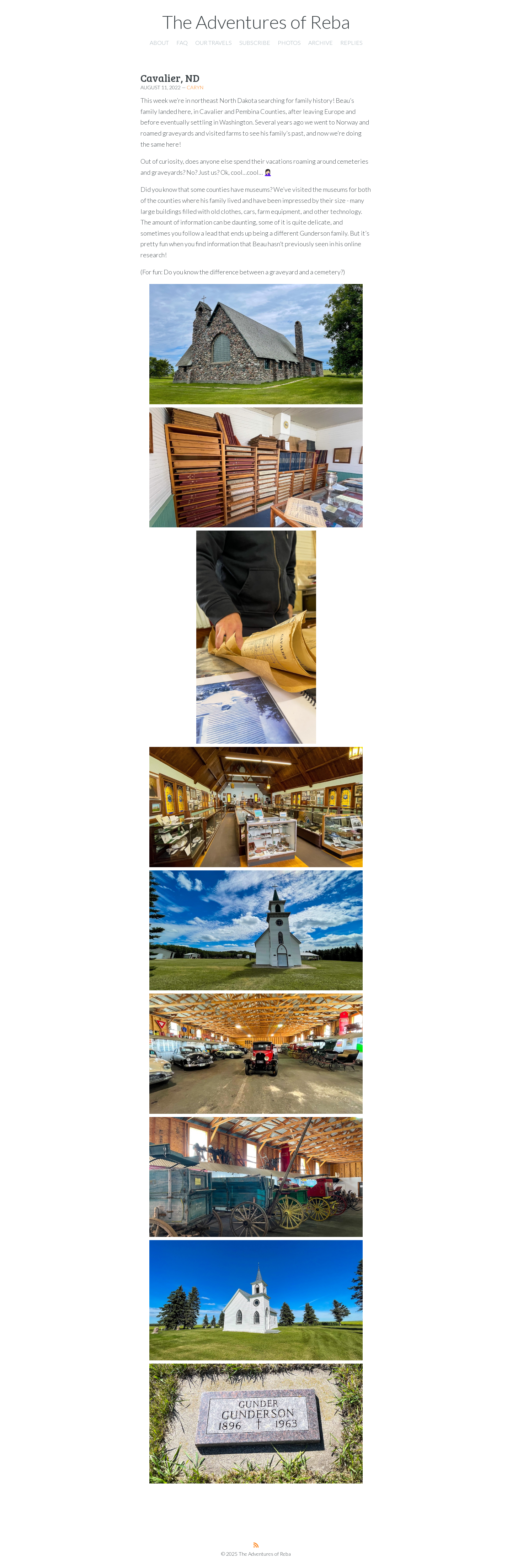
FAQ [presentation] (182, 42)
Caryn (195, 87)
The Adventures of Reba (256, 22)
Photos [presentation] (289, 42)
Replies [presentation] (351, 42)
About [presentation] (159, 42)
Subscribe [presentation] (254, 42)
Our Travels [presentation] (213, 42)
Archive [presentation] (320, 42)
